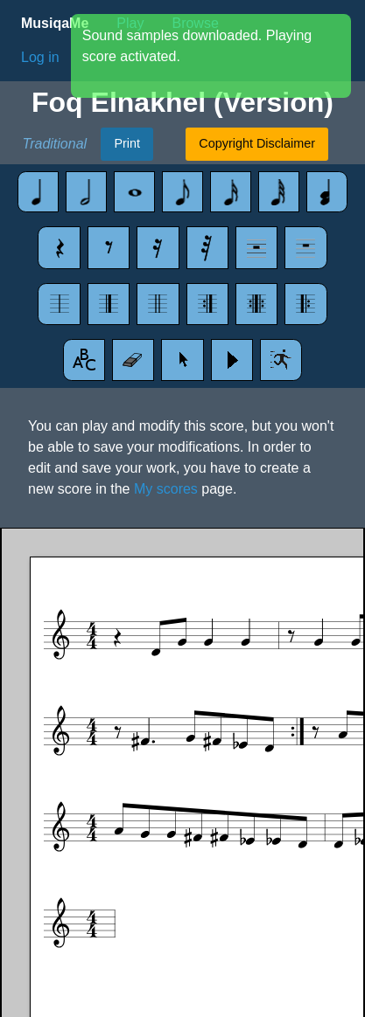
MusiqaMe (54, 23)
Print (127, 143)
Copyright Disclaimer (257, 143)
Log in (40, 57)
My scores (166, 488)
